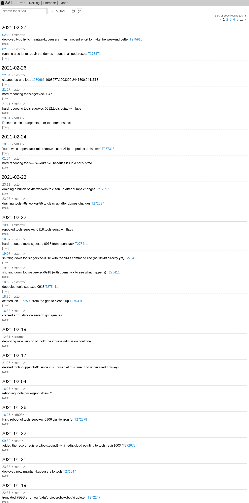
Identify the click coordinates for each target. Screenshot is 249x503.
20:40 (6, 225)
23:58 (6, 467)
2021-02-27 (14, 27)
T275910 (136, 39)
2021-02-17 (14, 355)
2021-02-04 (14, 381)
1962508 (25, 301)
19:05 (6, 268)
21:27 (6, 89)
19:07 (6, 253)
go (79, 11)
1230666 (38, 79)
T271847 (69, 471)
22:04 (6, 75)
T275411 (81, 243)
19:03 (6, 282)
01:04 (6, 158)
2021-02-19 (14, 329)
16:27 (6, 389)
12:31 (6, 337)
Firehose (49, 3)
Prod (22, 3)
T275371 (94, 53)
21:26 (6, 363)
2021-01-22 (14, 433)
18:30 (6, 144)
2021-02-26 (14, 68)
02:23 (6, 35)
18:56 (6, 296)
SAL (7, 3)
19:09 (6, 239)
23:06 (6, 199)
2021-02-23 (14, 177)
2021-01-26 (14, 407)
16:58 (6, 311)
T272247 (94, 497)
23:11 (6, 184)
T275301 (76, 301)
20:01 (6, 118)
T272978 (80, 419)
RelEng (34, 3)
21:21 (6, 104)
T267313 (108, 149)
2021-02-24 (14, 136)
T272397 (102, 189)
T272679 (129, 445)
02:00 (6, 49)
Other (64, 3)
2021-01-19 (14, 485)
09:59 (6, 441)
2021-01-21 (14, 459)
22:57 (6, 493)
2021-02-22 (14, 217)
